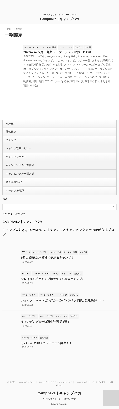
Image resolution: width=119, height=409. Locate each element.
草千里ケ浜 (76, 81)
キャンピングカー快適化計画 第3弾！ (45, 321)
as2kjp (41, 56)
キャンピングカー (53, 60)
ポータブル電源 (101, 64)
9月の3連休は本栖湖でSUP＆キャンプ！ (47, 257)
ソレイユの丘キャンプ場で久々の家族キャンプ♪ (52, 279)
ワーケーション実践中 (60, 77)
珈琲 (35, 81)
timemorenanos (32, 60)
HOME (10, 123)
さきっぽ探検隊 (101, 60)
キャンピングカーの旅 (77, 60)
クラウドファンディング (61, 382)
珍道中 (65, 81)
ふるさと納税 (82, 382)
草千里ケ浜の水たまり (97, 81)
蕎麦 (26, 85)
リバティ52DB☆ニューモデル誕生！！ (46, 343)
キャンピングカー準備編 (20, 165)
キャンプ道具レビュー (19, 148)
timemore (83, 56)
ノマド (68, 64)
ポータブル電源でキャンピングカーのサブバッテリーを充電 (58, 68)
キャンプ (11, 140)
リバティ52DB (64, 73)
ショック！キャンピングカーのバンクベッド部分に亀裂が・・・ (63, 300)
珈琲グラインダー (49, 81)
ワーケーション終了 (85, 77)
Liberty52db (69, 56)
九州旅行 (104, 77)
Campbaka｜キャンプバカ (59, 19)
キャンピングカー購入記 (20, 173)
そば (48, 64)
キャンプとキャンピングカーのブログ (59, 399)
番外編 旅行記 (14, 182)
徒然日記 (11, 131)
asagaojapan (53, 56)
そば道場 (57, 64)
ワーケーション (36, 77)
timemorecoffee (99, 56)
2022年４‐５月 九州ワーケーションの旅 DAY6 (57, 52)
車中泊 (34, 85)
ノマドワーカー (82, 64)
